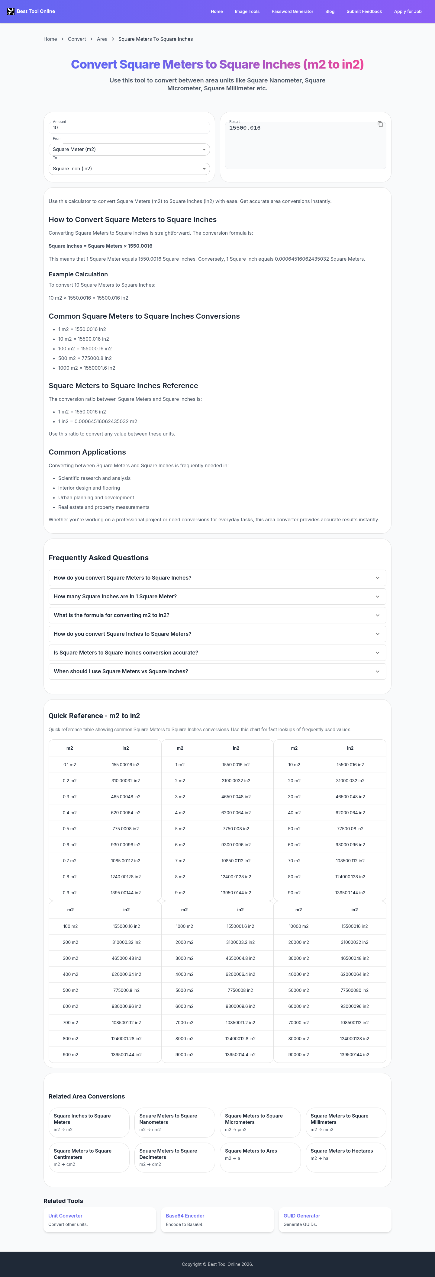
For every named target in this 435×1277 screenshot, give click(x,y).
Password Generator (292, 11)
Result (234, 121)
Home (217, 11)
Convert (77, 39)
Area (102, 39)
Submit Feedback (364, 11)
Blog (329, 11)
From (57, 138)
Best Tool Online (36, 11)
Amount (59, 121)
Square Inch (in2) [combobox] (72, 169)
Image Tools (247, 11)
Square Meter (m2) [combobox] (74, 149)
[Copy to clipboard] (380, 124)
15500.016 (305, 145)
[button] (217, 578)
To (55, 158)
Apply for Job (408, 11)
